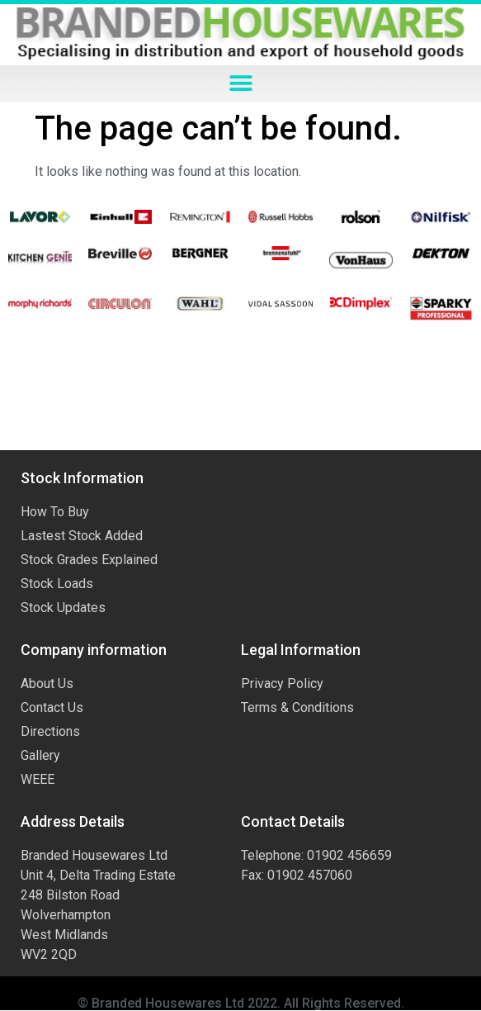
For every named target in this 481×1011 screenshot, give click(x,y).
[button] (240, 83)
